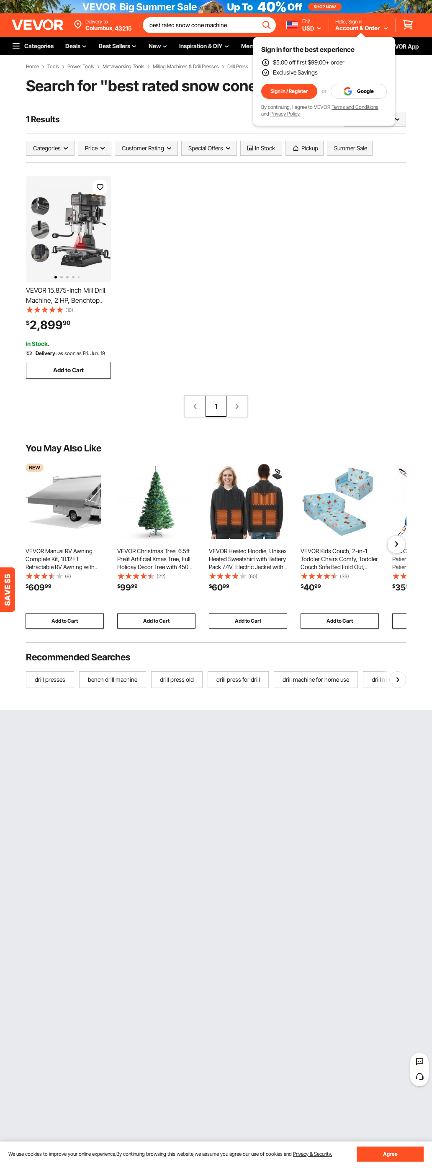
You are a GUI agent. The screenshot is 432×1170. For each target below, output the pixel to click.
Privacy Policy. (285, 114)
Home (32, 67)
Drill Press (237, 67)
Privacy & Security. (312, 1154)
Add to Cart (68, 370)
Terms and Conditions (355, 107)
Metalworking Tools (123, 67)
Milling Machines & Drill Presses (186, 67)
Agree (390, 1154)
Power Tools (80, 67)
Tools (53, 67)
